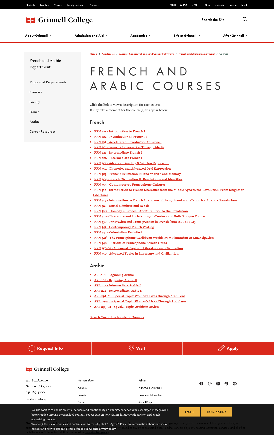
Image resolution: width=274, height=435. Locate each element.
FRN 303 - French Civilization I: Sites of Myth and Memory (137, 173)
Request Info (50, 348)
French (34, 112)
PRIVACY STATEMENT (150, 387)
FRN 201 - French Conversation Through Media (129, 147)
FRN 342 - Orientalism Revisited (118, 232)
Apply (184, 5)
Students (30, 5)
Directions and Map (36, 399)
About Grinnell (36, 35)
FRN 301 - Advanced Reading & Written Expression (131, 163)
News (208, 5)
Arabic (34, 121)
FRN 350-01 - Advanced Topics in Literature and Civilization (138, 248)
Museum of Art (85, 380)
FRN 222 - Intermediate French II (119, 157)
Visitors (57, 5)
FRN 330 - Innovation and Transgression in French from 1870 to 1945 (145, 221)
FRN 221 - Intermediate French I (118, 152)
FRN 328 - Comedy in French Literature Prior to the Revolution (141, 211)
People (244, 5)
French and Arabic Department (45, 64)
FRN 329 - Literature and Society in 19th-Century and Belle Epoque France (149, 216)
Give (194, 5)
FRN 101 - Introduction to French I (119, 131)
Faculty (34, 102)
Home (93, 53)
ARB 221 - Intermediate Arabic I (117, 285)
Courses (36, 92)
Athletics (82, 387)
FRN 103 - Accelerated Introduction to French (128, 142)
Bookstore (83, 395)
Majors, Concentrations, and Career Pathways (146, 53)
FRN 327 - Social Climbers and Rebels (122, 205)
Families (44, 5)
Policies (142, 380)
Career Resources (42, 131)
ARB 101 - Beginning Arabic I (115, 274)
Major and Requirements (47, 82)
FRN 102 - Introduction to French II (120, 136)
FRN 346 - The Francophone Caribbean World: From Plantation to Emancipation (154, 237)
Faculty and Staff (75, 5)
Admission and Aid (89, 35)
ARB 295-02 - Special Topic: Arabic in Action (126, 306)
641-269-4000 (35, 392)
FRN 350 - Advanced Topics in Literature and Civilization (136, 253)
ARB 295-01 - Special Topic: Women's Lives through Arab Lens (139, 296)
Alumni (93, 5)
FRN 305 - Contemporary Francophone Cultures (130, 184)
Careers (233, 5)
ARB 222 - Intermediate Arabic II (118, 290)
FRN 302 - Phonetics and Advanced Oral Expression (132, 168)
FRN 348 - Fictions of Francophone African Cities (130, 242)
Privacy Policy (216, 412)
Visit (173, 5)
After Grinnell (233, 35)
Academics (138, 35)
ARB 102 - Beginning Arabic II (115, 280)
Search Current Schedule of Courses (117, 317)
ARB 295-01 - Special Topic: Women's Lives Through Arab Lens (140, 301)
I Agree (189, 412)
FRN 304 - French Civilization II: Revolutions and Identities (138, 179)
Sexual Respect (146, 402)
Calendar (220, 5)
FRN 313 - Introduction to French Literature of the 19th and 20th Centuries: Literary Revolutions (165, 200)
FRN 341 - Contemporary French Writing (124, 227)
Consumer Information (150, 395)
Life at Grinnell (185, 35)
